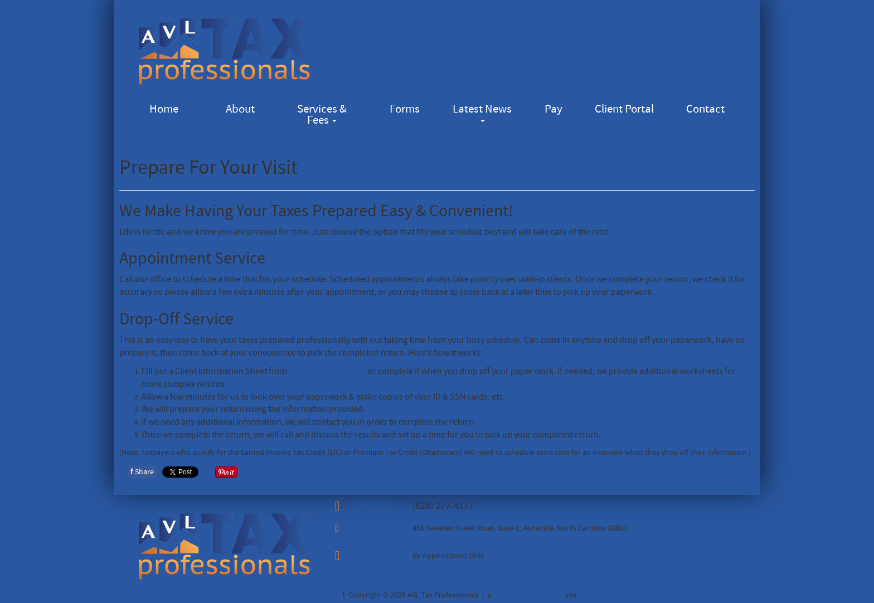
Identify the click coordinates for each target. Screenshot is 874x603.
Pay (553, 108)
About (240, 108)
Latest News (482, 111)
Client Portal (624, 108)
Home (163, 108)
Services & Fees (322, 114)
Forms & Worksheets (327, 371)
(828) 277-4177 (443, 505)
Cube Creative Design (528, 595)
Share (142, 472)
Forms (405, 108)
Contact (705, 108)
